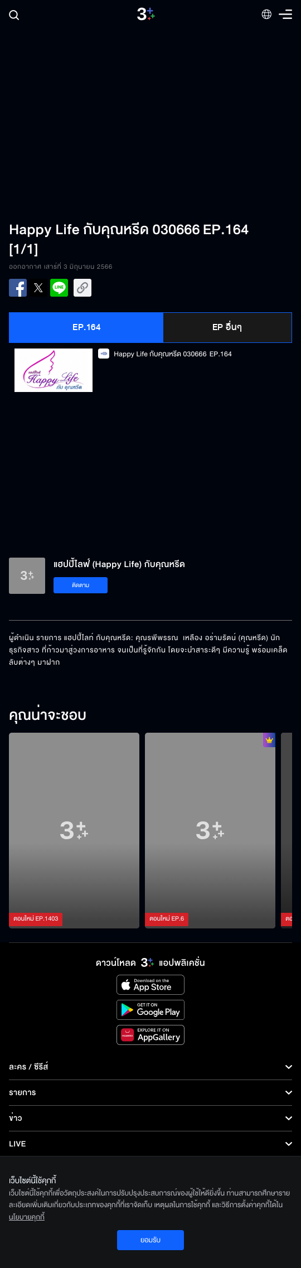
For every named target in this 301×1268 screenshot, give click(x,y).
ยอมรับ (150, 1240)
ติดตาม (80, 585)
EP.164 (86, 327)
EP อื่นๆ (227, 327)
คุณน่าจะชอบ (47, 716)
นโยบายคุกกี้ (27, 1217)
